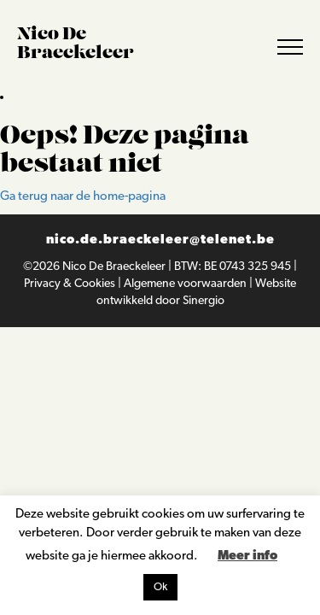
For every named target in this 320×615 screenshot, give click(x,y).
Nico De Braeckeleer (115, 267)
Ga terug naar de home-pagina (83, 196)
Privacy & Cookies (71, 284)
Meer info (247, 556)
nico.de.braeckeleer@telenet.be (160, 240)
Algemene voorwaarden (186, 284)
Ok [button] (160, 587)
